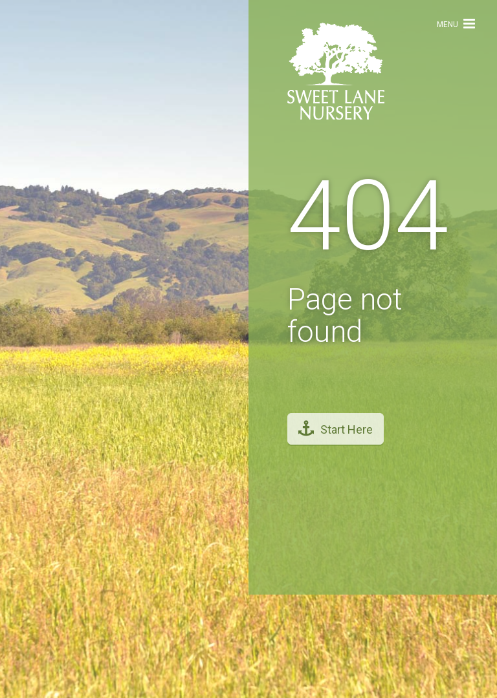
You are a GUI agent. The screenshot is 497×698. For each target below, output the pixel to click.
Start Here (335, 422)
